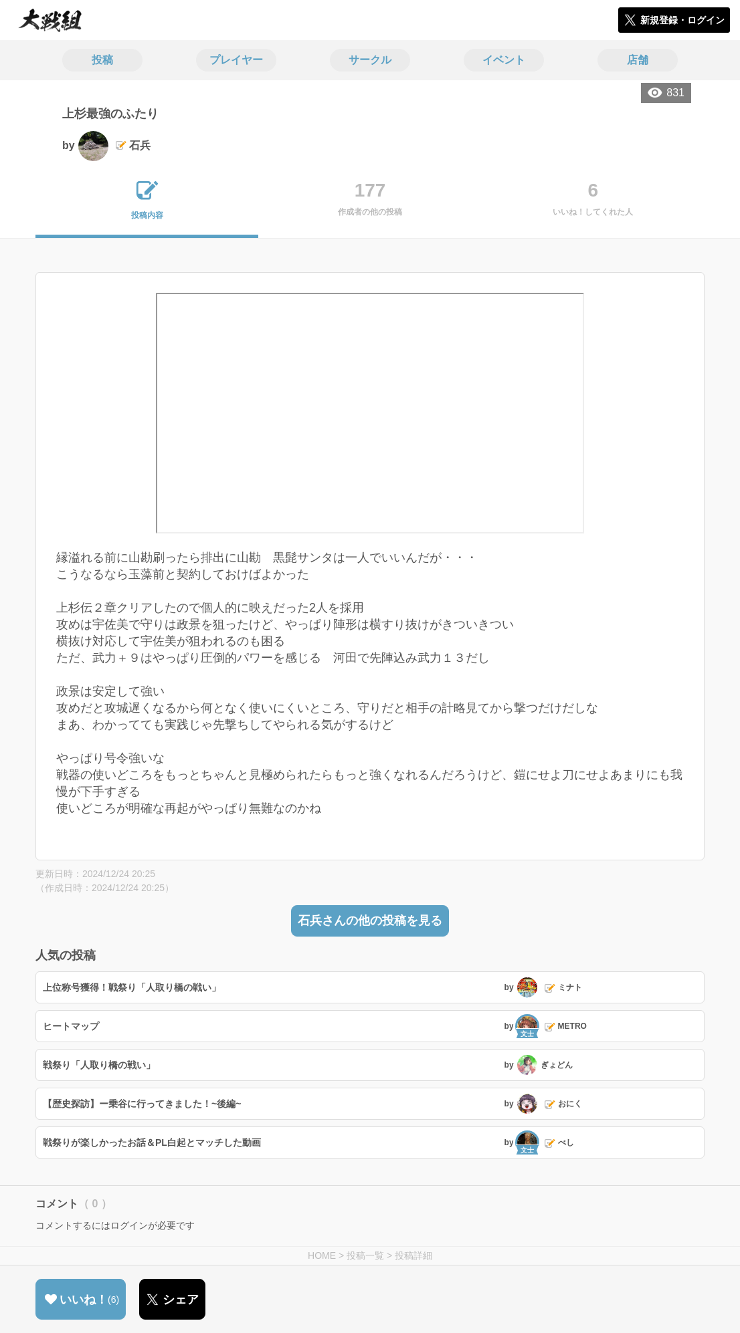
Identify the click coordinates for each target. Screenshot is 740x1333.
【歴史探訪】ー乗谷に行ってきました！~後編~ (142, 1103)
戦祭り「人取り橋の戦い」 (99, 1065)
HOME (322, 1255)
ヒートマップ (71, 1026)
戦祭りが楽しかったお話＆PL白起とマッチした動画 (152, 1142)
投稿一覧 (365, 1255)
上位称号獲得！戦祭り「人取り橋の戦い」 (132, 987)
